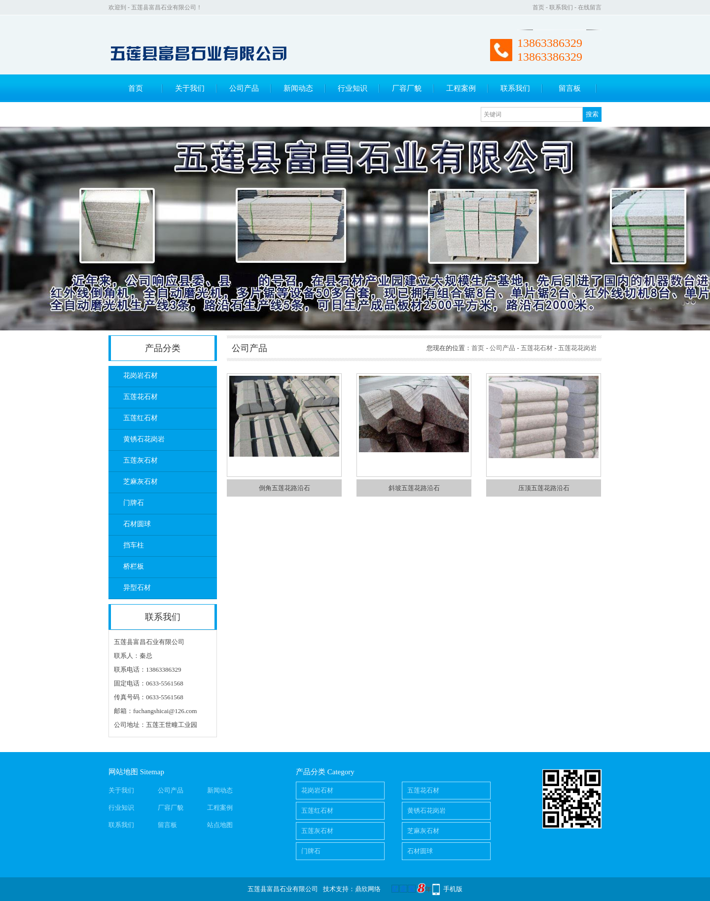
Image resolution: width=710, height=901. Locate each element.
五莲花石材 (140, 396)
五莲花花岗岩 (577, 348)
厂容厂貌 (407, 88)
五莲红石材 (140, 418)
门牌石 (133, 502)
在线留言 (590, 7)
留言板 (570, 88)
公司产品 (244, 88)
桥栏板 (133, 566)
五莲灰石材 (140, 460)
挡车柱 (133, 545)
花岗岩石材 (140, 375)
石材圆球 (137, 524)
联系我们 (561, 7)
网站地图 (123, 772)
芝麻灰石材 (140, 481)
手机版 (452, 889)
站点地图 (220, 825)
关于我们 (190, 88)
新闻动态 (298, 88)
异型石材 (137, 587)
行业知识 (352, 88)
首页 (538, 7)
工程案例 (461, 88)
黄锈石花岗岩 (144, 439)
